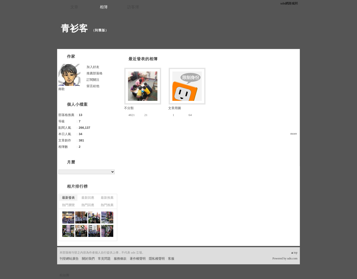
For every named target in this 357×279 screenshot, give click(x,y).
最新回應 (87, 197)
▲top (294, 252)
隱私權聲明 (157, 258)
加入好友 (93, 67)
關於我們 (88, 258)
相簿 (104, 7)
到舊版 (100, 30)
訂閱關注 (93, 79)
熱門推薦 (107, 205)
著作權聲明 (138, 258)
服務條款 (120, 258)
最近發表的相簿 (143, 59)
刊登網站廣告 (69, 258)
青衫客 (74, 28)
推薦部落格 (94, 73)
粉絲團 (64, 275)
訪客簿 (133, 7)
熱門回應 (87, 205)
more (293, 133)
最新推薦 (107, 197)
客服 (171, 258)
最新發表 (68, 197)
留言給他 (93, 86)
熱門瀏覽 (68, 205)
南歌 (61, 89)
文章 (74, 7)
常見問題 (104, 258)
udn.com (292, 258)
